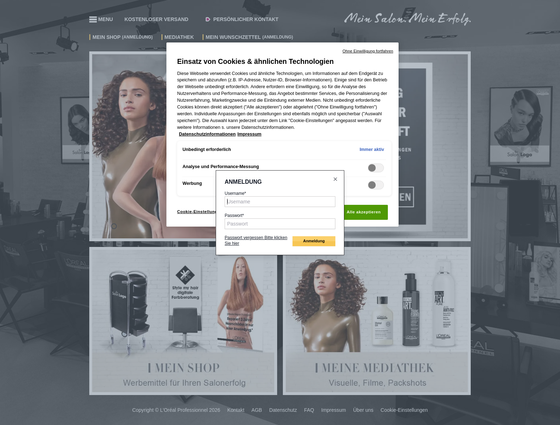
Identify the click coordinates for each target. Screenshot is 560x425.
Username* (235, 193)
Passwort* (234, 215)
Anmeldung (314, 241)
